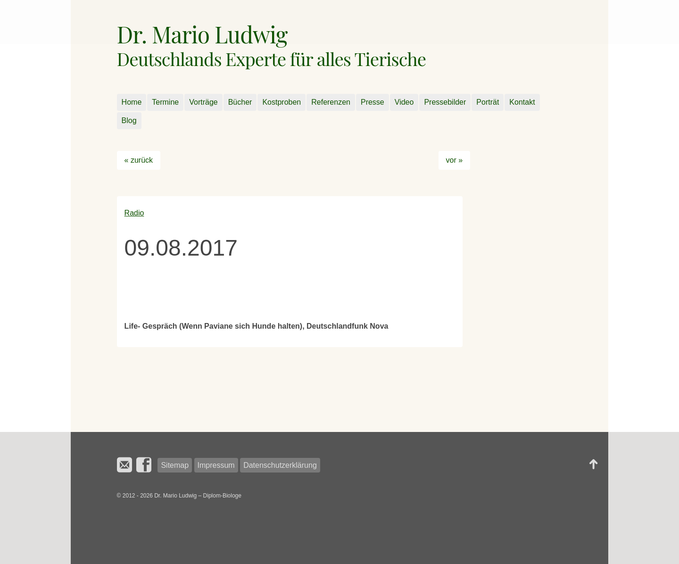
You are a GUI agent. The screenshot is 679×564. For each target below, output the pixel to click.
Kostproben (281, 102)
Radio (134, 213)
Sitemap (175, 465)
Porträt (487, 102)
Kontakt (522, 102)
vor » (454, 160)
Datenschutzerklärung (280, 465)
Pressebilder (445, 102)
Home (132, 102)
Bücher (240, 102)
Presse (372, 102)
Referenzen (330, 102)
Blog (129, 120)
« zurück (138, 160)
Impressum (216, 465)
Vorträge (203, 102)
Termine (165, 102)
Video (404, 102)
